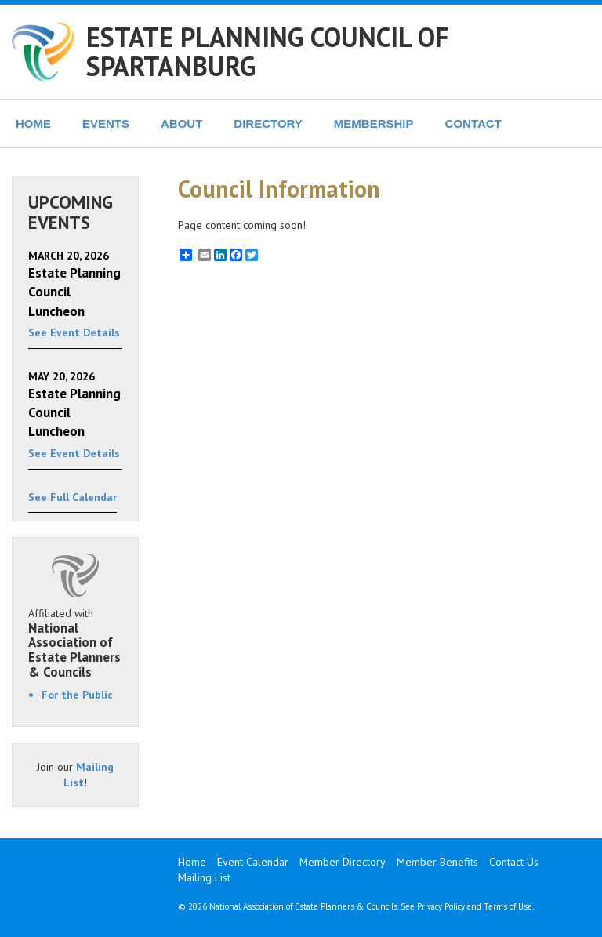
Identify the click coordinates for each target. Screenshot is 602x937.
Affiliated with (75, 643)
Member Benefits (437, 862)
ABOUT (181, 123)
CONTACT (473, 123)
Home (192, 862)
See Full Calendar (72, 497)
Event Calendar (252, 862)
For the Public (77, 695)
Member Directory (342, 862)
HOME (33, 123)
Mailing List (204, 877)
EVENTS (105, 123)
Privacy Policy (441, 906)
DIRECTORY (268, 123)
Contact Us (514, 862)
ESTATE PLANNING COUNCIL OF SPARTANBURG (267, 51)
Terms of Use (508, 906)
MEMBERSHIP (374, 123)
